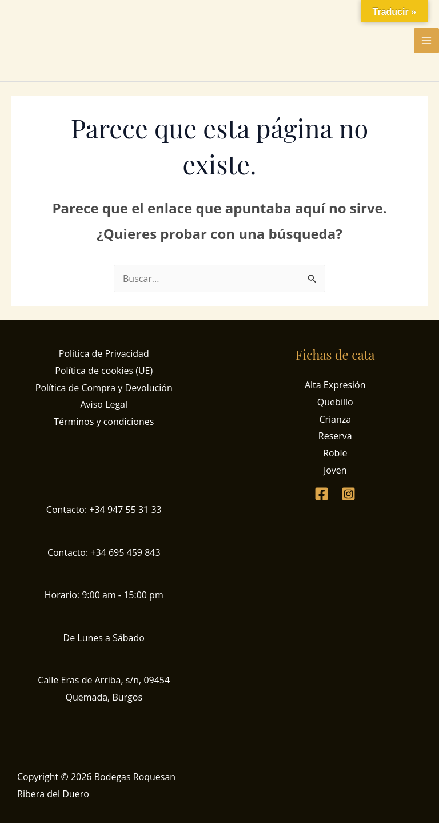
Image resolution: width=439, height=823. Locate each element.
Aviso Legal (103, 404)
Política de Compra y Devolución (104, 387)
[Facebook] (321, 494)
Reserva (335, 436)
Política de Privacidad (104, 353)
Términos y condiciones (104, 421)
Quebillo (335, 402)
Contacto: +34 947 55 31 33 (104, 509)
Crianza (335, 419)
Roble (335, 453)
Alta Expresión (335, 385)
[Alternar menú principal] (426, 40)
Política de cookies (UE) (104, 370)
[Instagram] (348, 494)
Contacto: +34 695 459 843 (104, 552)
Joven (335, 470)
